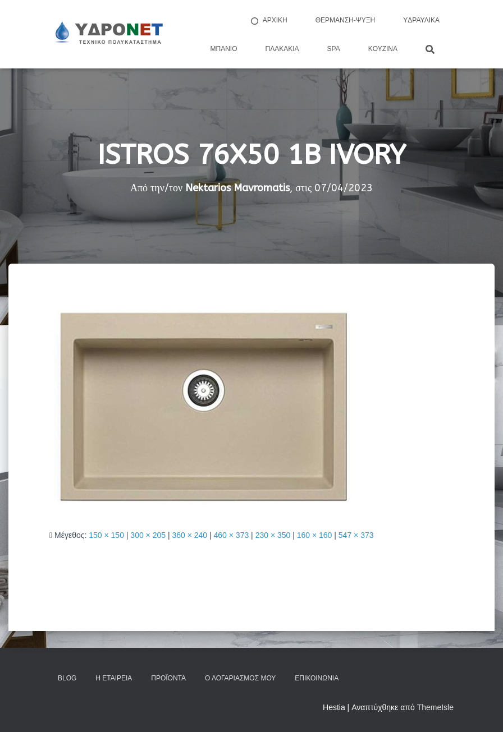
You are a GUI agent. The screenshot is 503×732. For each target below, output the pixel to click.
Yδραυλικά (421, 20)
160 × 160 (314, 535)
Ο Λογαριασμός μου (240, 678)
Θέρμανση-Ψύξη (345, 20)
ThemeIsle (435, 707)
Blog (67, 678)
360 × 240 (189, 535)
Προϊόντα (168, 678)
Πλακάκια (282, 49)
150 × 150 (106, 535)
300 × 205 (148, 535)
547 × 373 (356, 535)
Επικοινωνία (317, 678)
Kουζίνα (382, 49)
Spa (333, 49)
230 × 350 (273, 535)
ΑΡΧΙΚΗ (268, 20)
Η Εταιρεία (113, 678)
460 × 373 (231, 535)
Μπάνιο (224, 49)
